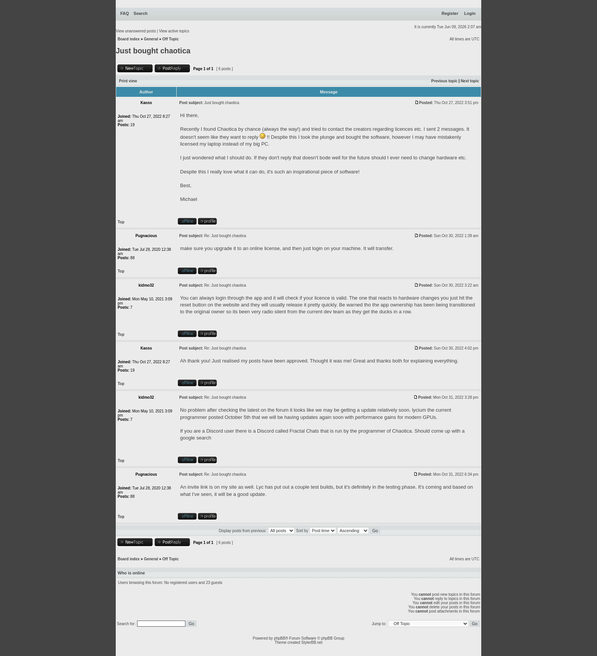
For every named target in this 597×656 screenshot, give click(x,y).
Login (470, 13)
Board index (129, 39)
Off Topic (170, 39)
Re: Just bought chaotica (225, 236)
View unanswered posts (136, 31)
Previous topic (444, 81)
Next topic (470, 81)
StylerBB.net (311, 642)
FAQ (124, 13)
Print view (128, 81)
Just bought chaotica (153, 51)
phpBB (279, 638)
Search (141, 13)
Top (121, 222)
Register (450, 13)
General (151, 39)
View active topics (174, 31)
